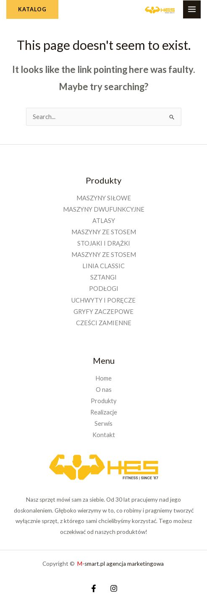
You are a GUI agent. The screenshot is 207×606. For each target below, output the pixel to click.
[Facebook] (93, 588)
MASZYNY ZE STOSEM (103, 232)
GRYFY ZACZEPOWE (103, 311)
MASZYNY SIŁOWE (103, 198)
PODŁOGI (103, 288)
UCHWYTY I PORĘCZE (103, 300)
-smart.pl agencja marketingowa (121, 563)
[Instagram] (114, 588)
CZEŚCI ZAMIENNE (103, 322)
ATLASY (103, 220)
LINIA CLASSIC (103, 265)
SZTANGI (103, 277)
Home (103, 378)
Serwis (103, 423)
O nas (104, 389)
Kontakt (103, 434)
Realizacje (103, 412)
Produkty (103, 400)
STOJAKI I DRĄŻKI (103, 243)
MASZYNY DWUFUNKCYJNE (103, 209)
